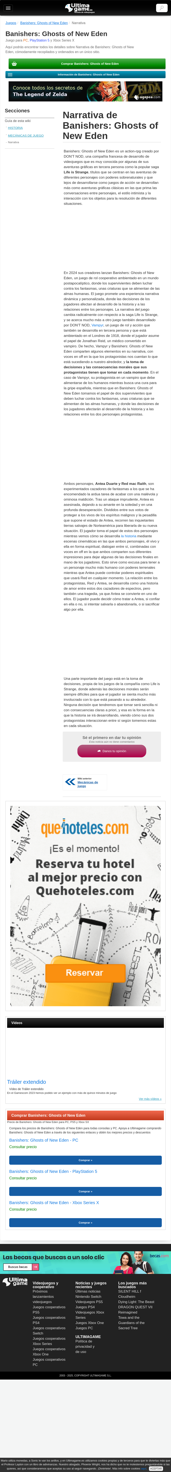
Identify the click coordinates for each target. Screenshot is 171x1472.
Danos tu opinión (112, 751)
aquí (143, 1468)
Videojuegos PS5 (89, 1302)
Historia (15, 128)
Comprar (84, 1160)
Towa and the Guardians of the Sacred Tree (131, 1323)
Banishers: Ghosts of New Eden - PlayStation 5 (53, 1171)
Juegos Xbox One (90, 1323)
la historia (128, 536)
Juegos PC (84, 1328)
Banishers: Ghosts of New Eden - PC (43, 1140)
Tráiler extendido (26, 1082)
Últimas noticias (88, 1291)
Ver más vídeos (149, 1099)
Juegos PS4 (85, 1307)
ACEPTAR (156, 1468)
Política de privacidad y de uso (85, 1346)
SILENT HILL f (129, 1291)
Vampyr (97, 325)
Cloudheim (126, 1297)
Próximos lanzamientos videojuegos (43, 1296)
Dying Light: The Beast (136, 1302)
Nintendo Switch (88, 1297)
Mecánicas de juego (26, 135)
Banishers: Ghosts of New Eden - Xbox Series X (54, 1202)
